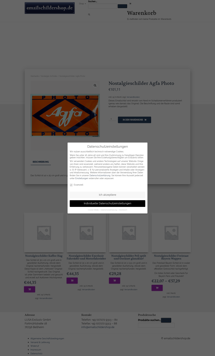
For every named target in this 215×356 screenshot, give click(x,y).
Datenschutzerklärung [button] (109, 209)
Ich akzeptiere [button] (107, 193)
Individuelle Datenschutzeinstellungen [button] (107, 202)
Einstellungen (81, 177)
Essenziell (76, 184)
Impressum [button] (123, 209)
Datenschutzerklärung (99, 174)
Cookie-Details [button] (93, 209)
